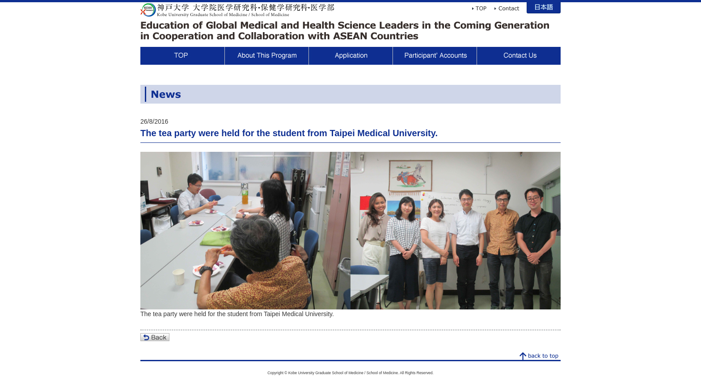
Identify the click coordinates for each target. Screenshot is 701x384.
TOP (182, 56)
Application (350, 56)
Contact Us (519, 56)
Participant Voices (435, 56)
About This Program (266, 56)
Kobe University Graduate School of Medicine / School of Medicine (237, 9)
